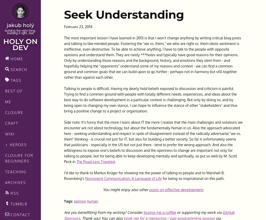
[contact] (20, 214)
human (92, 201)
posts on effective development (176, 189)
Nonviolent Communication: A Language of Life (123, 178)
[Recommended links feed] (20, 204)
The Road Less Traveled (95, 161)
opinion (80, 201)
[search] (20, 69)
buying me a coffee (159, 212)
